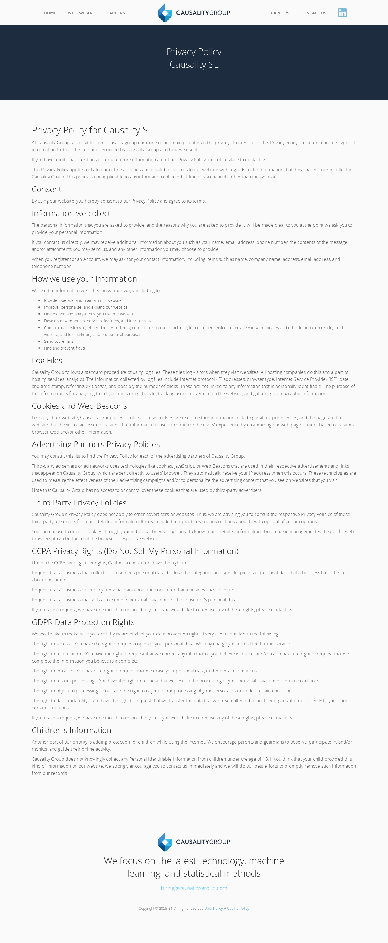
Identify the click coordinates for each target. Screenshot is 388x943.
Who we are (81, 13)
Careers (115, 13)
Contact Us (313, 13)
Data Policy (214, 909)
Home (50, 13)
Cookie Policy (237, 909)
